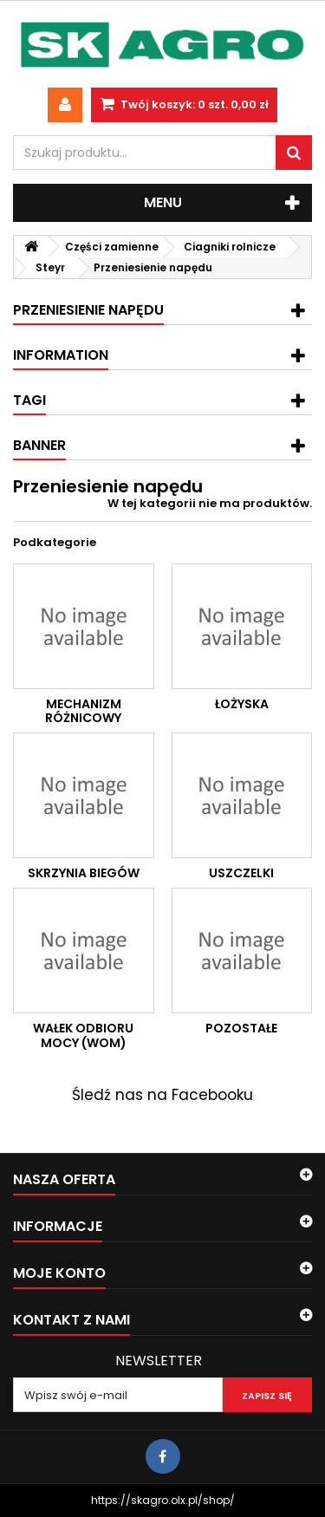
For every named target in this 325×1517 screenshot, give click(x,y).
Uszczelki (241, 873)
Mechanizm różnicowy (83, 710)
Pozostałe (241, 1028)
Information (60, 355)
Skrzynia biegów (84, 873)
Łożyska (242, 704)
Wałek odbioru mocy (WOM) (83, 1035)
